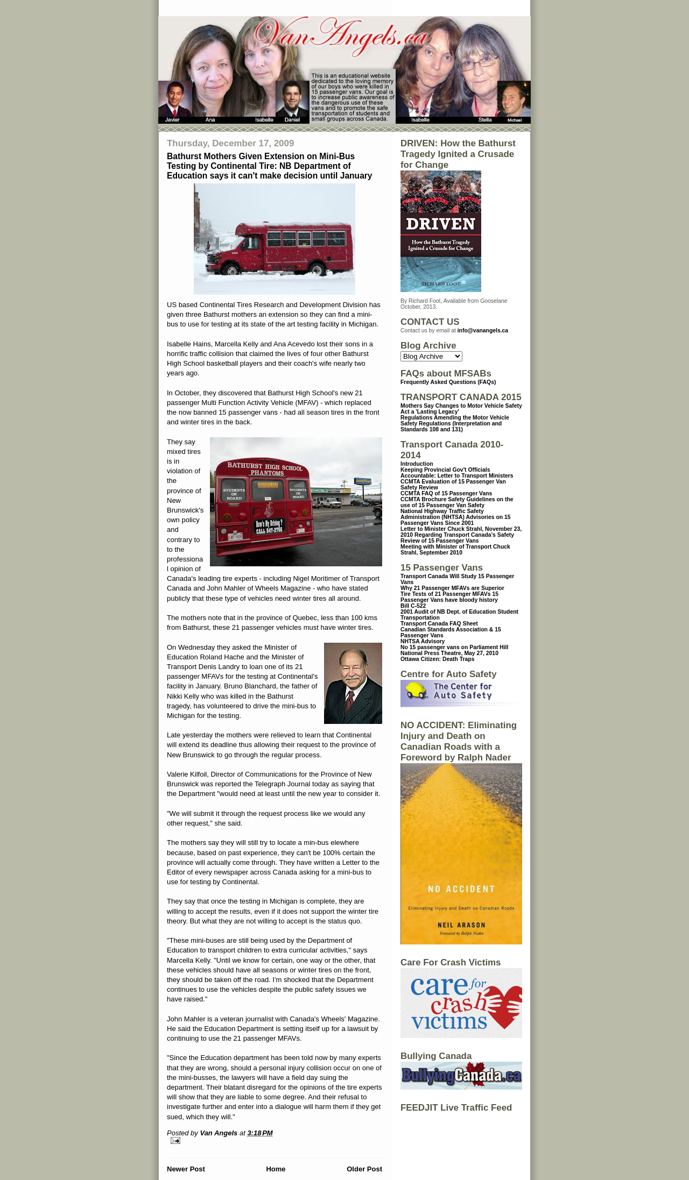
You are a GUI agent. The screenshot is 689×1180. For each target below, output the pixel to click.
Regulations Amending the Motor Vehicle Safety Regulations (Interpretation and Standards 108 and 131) (454, 423)
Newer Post (186, 1169)
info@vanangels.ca (483, 330)
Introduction (416, 464)
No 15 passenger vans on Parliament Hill (454, 647)
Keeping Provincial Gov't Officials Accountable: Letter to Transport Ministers (457, 473)
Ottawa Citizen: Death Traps (437, 659)
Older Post (364, 1169)
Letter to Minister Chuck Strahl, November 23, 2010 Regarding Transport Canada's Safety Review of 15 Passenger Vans (461, 535)
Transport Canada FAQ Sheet (439, 624)
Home (275, 1169)
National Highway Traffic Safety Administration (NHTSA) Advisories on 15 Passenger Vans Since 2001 (455, 517)
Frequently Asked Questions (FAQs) (448, 382)
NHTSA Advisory (422, 641)
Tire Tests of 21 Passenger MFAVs (445, 594)
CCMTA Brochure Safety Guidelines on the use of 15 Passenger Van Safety (457, 502)
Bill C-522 (413, 606)
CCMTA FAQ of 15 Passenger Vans (446, 493)
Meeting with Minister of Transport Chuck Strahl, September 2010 (455, 550)
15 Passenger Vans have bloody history (449, 597)
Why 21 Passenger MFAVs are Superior (452, 588)
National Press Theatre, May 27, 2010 (449, 653)
